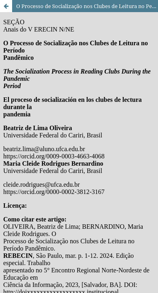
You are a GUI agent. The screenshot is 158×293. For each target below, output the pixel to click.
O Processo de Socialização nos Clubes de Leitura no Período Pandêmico (87, 6)
